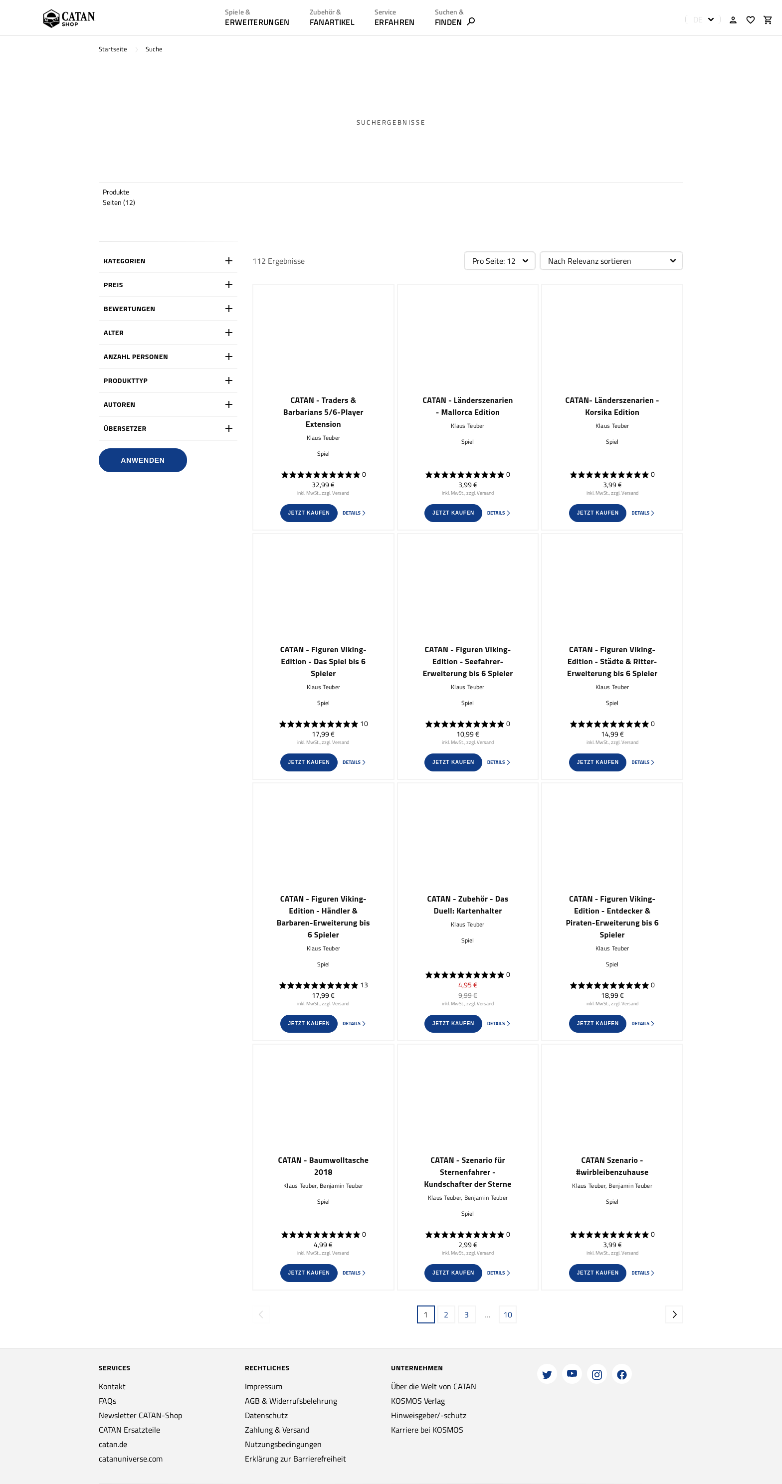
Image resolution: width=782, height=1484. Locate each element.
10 (507, 1314)
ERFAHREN (395, 22)
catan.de (113, 1444)
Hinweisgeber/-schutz (428, 1415)
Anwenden (143, 460)
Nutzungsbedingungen (283, 1444)
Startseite (113, 49)
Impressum (263, 1386)
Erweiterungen (257, 22)
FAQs (107, 1401)
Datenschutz (266, 1415)
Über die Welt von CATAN (433, 1386)
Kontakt (112, 1386)
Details (355, 513)
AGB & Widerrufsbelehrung (291, 1401)
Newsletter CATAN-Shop (140, 1415)
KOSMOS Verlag (418, 1401)
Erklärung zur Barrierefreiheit (295, 1459)
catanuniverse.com (131, 1459)
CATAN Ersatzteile (129, 1430)
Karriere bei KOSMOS (427, 1430)
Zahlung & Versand (277, 1430)
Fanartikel (332, 22)
